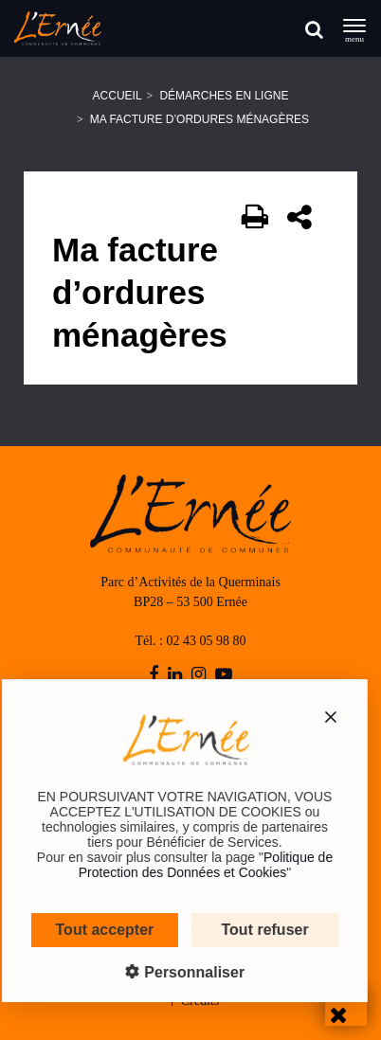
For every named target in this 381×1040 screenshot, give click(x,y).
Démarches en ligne (223, 95)
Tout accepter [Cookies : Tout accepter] (94, 930)
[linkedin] (175, 675)
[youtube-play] (223, 675)
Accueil (117, 95)
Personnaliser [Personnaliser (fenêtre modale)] (181, 972)
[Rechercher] (314, 29)
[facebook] (153, 675)
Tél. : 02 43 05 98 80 (190, 641)
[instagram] (198, 675)
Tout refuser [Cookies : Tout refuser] (253, 930)
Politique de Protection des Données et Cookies (194, 865)
